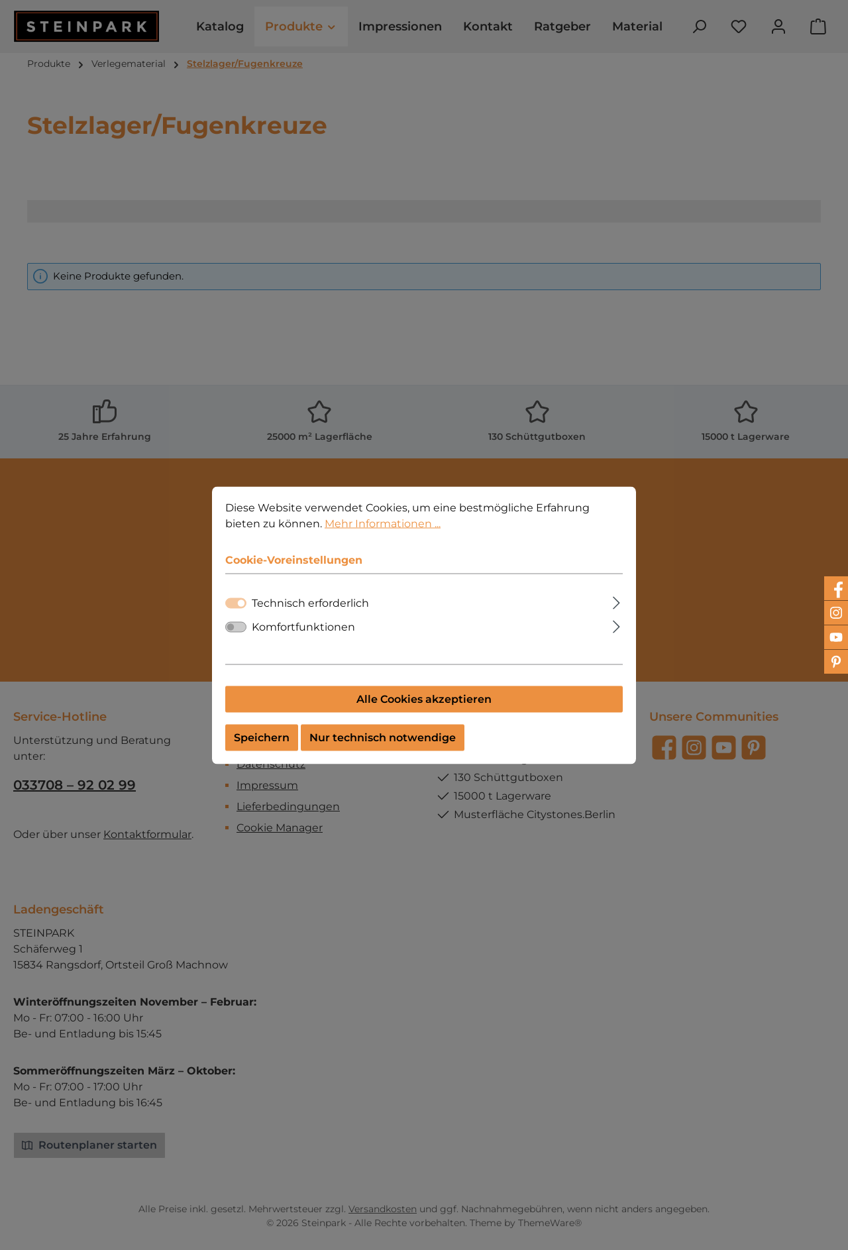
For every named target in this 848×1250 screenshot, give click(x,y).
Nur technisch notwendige (382, 748)
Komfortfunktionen (303, 637)
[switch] (235, 638)
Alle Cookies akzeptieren (424, 709)
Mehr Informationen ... (383, 534)
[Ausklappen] (616, 612)
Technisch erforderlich (310, 613)
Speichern (262, 748)
